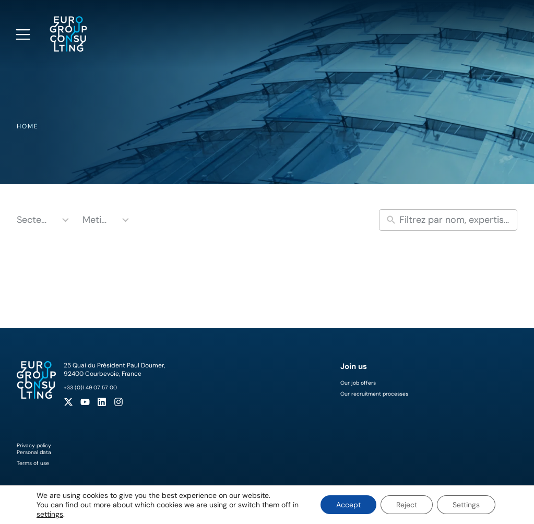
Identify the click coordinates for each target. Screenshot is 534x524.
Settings (466, 504)
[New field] (455, 220)
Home (28, 126)
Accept (348, 504)
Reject (406, 504)
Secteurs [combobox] (34, 219)
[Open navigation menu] (23, 34)
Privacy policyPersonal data (34, 449)
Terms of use (33, 463)
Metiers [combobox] (96, 219)
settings (50, 514)
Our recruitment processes (374, 393)
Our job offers (358, 382)
